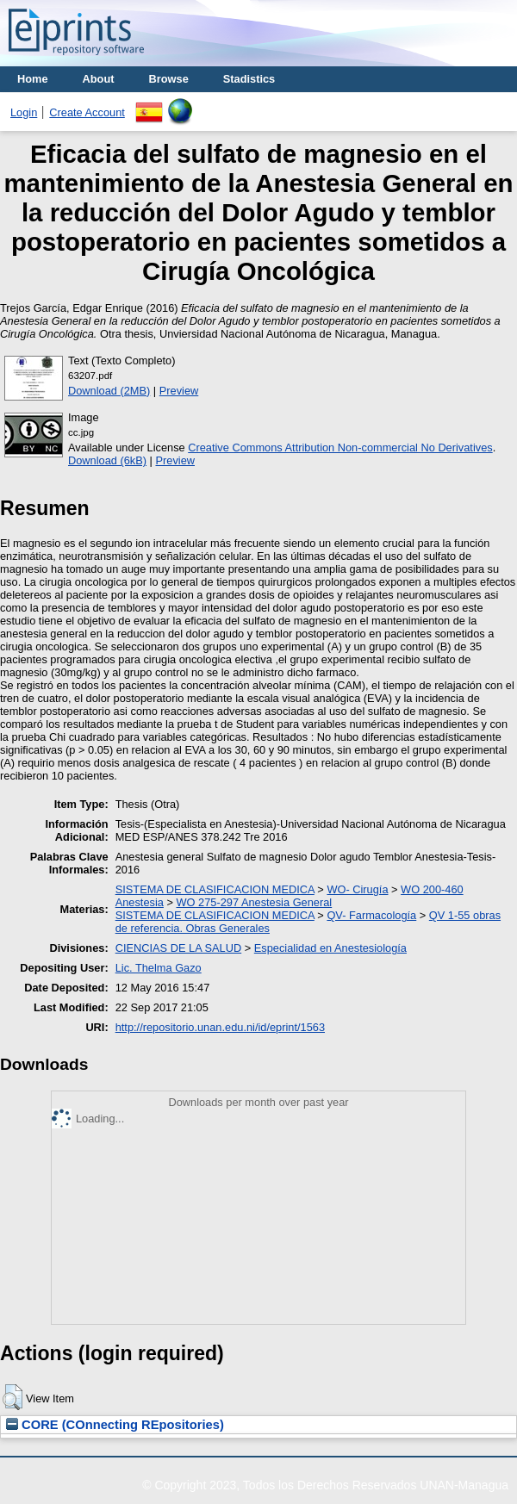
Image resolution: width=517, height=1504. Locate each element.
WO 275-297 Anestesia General (254, 902)
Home (32, 78)
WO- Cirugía (357, 889)
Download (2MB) (109, 390)
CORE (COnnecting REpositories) (115, 1425)
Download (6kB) (107, 460)
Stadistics (249, 78)
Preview (179, 390)
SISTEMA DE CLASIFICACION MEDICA (215, 889)
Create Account (87, 112)
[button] (12, 1397)
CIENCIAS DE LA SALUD (178, 948)
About (99, 78)
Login (23, 112)
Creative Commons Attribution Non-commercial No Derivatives (340, 447)
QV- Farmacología (371, 915)
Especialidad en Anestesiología (330, 948)
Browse (169, 78)
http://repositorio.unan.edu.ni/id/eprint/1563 (220, 1027)
